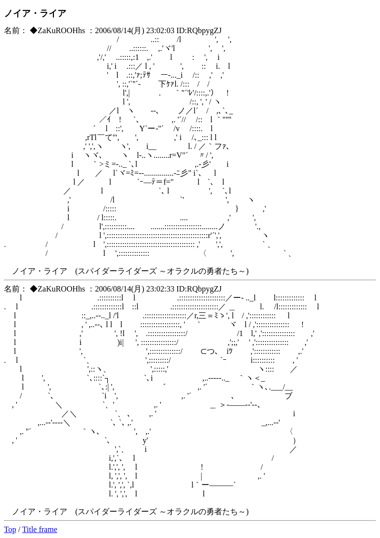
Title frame (39, 529)
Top (10, 529)
